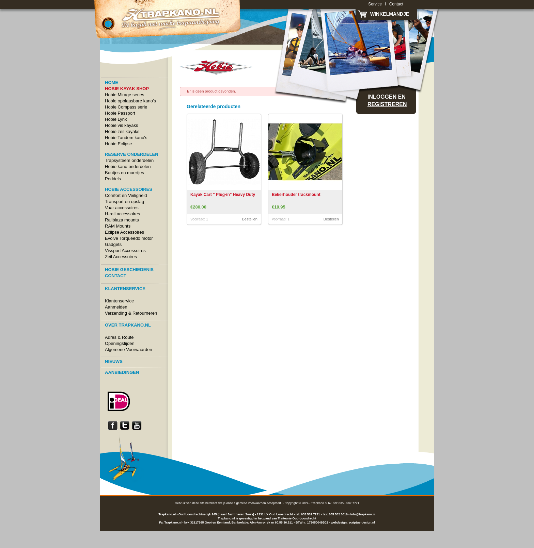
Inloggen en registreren (387, 100)
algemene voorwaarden (250, 503)
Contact (396, 4)
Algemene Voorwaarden (128, 349)
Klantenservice (119, 300)
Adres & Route (119, 337)
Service (375, 4)
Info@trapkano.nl (363, 514)
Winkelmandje (389, 14)
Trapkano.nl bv (321, 503)
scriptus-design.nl (361, 522)
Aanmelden (116, 307)
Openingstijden (120, 343)
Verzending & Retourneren (131, 313)
